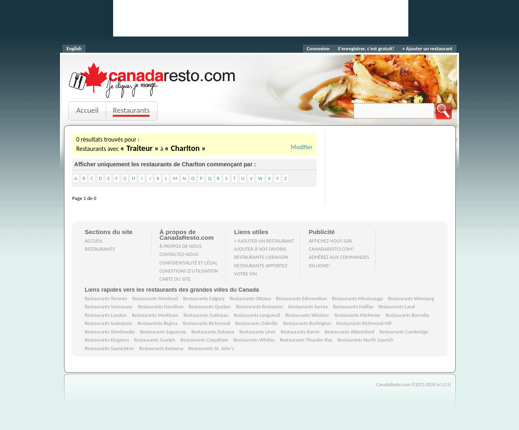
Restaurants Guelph (155, 340)
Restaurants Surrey (308, 306)
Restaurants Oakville (256, 323)
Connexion (318, 48)
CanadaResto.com (153, 71)
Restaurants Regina (157, 323)
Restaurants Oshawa (212, 332)
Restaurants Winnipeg (411, 298)
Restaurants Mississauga (357, 298)
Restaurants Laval (396, 306)
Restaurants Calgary (203, 298)
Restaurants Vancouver (109, 306)
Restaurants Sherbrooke (110, 332)
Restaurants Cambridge (404, 332)
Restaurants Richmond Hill (363, 323)
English (73, 48)
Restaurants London (106, 315)
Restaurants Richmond (206, 323)
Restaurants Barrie (300, 332)
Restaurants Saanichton (109, 348)
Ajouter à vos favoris (260, 249)
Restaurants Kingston (107, 340)
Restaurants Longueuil (257, 315)
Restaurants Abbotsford (349, 332)
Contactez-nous (178, 254)
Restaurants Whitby (254, 340)
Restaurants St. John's (211, 348)
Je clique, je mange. (153, 90)
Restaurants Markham (155, 315)
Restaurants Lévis (257, 332)
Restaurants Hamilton (161, 306)
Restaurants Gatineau (205, 315)
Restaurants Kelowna (161, 348)
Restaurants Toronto (106, 298)
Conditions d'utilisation (188, 271)
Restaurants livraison (261, 257)
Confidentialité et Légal (188, 263)
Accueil (87, 110)
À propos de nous (180, 246)
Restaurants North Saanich (365, 340)
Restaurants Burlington (307, 323)
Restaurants (131, 110)
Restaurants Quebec (210, 306)
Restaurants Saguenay (163, 332)
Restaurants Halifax (353, 306)
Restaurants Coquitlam (204, 340)
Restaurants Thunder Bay (306, 340)
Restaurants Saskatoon (108, 323)
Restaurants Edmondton (301, 298)
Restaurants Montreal (155, 298)
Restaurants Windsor (307, 315)
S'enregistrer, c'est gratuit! (366, 48)
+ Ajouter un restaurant (427, 48)
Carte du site (175, 279)
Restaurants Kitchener (357, 315)
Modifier (302, 147)
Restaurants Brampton (259, 306)
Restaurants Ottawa (250, 298)
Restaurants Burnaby (407, 315)
